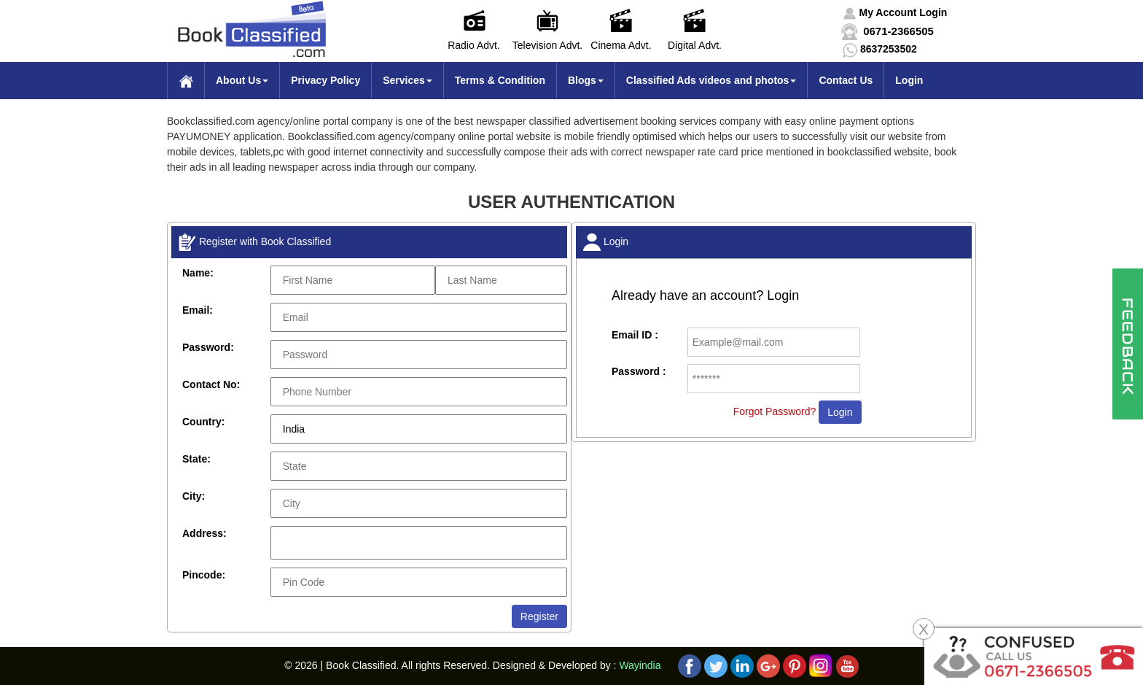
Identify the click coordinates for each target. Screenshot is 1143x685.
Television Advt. (547, 45)
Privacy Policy (325, 80)
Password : (639, 371)
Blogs (586, 80)
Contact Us (846, 80)
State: (196, 459)
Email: (197, 310)
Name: (198, 273)
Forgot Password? (774, 411)
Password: (208, 347)
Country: (203, 421)
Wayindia (639, 665)
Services (407, 80)
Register (539, 616)
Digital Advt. (695, 45)
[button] (895, 12)
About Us (242, 80)
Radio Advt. (474, 45)
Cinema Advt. (620, 45)
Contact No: (211, 384)
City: (193, 496)
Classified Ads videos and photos (711, 80)
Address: (204, 533)
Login (909, 80)
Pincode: (203, 575)
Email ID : (635, 335)
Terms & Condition (500, 80)
